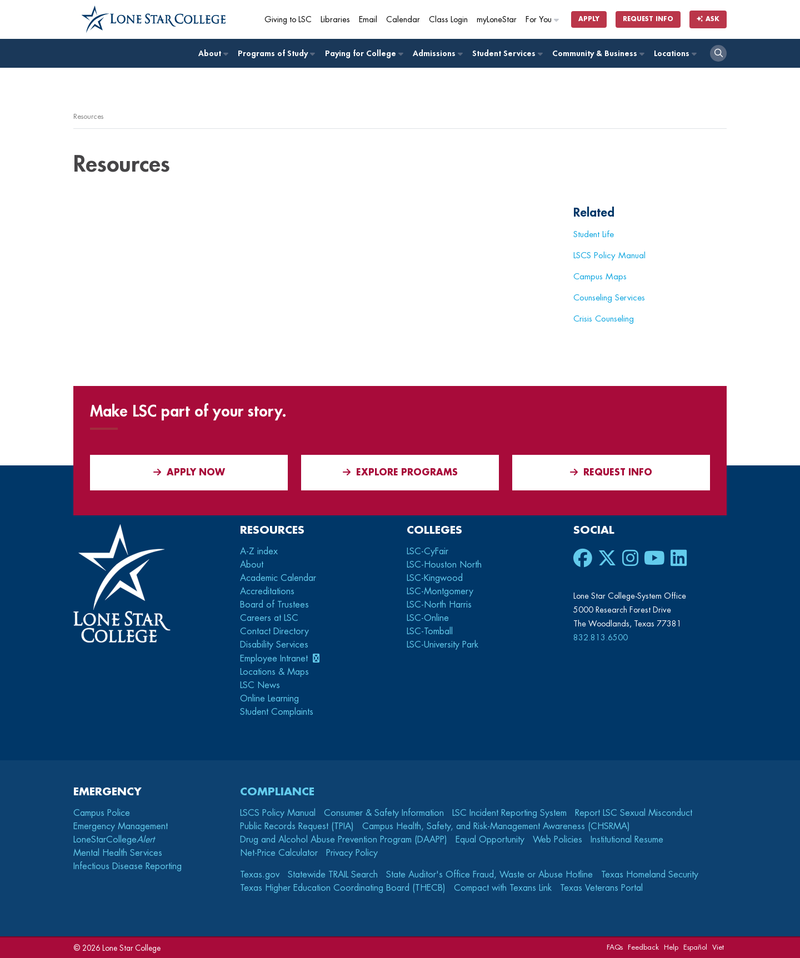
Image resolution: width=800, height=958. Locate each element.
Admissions (437, 53)
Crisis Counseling (603, 318)
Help (671, 947)
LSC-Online (428, 618)
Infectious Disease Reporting (127, 866)
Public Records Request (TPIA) (297, 826)
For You (543, 20)
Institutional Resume (627, 839)
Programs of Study (276, 53)
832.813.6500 (600, 637)
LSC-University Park (442, 644)
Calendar (403, 20)
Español (695, 947)
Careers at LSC (269, 618)
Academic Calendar (278, 578)
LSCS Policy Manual (609, 255)
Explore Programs (400, 472)
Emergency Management (120, 826)
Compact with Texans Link (503, 888)
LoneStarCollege (113, 839)
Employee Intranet (275, 658)
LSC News (260, 685)
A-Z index (259, 551)
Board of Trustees (274, 604)
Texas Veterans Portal (601, 888)
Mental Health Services (117, 853)
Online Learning (269, 698)
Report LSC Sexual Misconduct (633, 813)
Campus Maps (600, 276)
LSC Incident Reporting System (509, 813)
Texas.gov (259, 874)
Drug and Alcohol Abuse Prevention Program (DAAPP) (343, 839)
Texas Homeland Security (649, 874)
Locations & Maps (274, 672)
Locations (675, 53)
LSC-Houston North (444, 564)
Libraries (335, 20)
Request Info (648, 19)
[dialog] (766, 924)
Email (368, 20)
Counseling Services (609, 297)
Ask (712, 19)
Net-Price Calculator (279, 853)
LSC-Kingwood (435, 578)
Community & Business (597, 53)
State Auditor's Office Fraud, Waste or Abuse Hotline (489, 874)
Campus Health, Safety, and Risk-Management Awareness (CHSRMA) (496, 826)
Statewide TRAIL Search (333, 874)
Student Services (507, 53)
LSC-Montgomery (440, 591)
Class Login (448, 20)
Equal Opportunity (490, 839)
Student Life (593, 234)
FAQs (615, 947)
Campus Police (101, 813)
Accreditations (267, 591)
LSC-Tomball (430, 631)
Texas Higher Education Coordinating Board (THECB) (343, 888)
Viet (718, 947)
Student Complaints (276, 712)
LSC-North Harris (439, 604)
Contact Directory (274, 631)
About (212, 53)
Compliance (277, 791)
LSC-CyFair (427, 551)
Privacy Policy (352, 853)
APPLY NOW (189, 472)
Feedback (643, 947)
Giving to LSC (288, 20)
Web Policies (557, 839)
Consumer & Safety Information (384, 813)
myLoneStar (497, 20)
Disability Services (274, 644)
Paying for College (363, 53)
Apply (588, 19)
